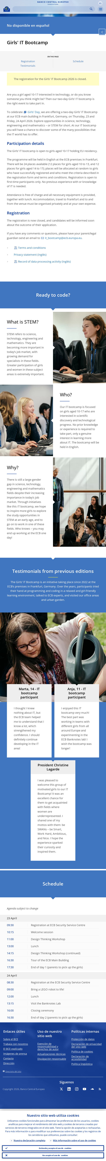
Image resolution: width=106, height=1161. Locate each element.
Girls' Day (34, 112)
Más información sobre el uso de (74, 1138)
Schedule (78, 61)
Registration (28, 61)
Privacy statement (25, 254)
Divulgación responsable (51, 1058)
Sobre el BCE (10, 1039)
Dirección (8, 1063)
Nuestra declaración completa (29, 1138)
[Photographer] (103, 381)
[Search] (51, 9)
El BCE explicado (12, 1048)
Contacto (8, 1058)
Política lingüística (81, 1064)
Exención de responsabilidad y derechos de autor (48, 1046)
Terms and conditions (32, 248)
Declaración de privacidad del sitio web (86, 1045)
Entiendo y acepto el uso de (55, 1147)
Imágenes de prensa (15, 1053)
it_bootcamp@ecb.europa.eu (63, 238)
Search (91, 9)
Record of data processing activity (39, 261)
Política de (82, 1051)
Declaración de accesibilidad (80, 1058)
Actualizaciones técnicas (51, 1054)
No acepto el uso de (55, 1155)
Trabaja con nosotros (15, 1044)
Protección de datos (83, 1039)
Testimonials (27, 65)
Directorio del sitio (13, 1071)
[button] (100, 3)
